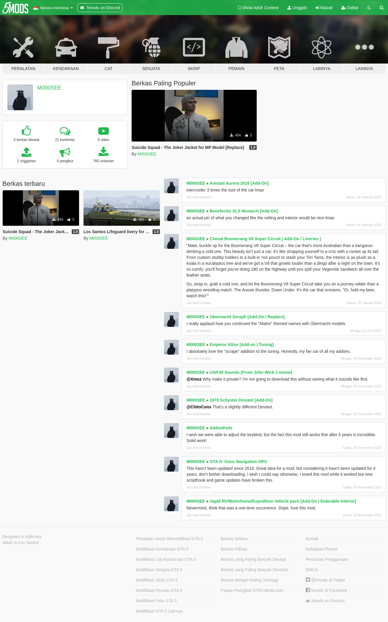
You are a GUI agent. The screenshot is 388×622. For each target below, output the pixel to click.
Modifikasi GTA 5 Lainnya (159, 611)
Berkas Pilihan (234, 549)
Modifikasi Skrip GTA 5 (157, 580)
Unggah (297, 7)
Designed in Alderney (22, 536)
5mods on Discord (325, 600)
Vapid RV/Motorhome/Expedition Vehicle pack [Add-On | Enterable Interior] (283, 501)
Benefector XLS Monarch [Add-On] (244, 211)
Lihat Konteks (199, 197)
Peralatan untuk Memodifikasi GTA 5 (169, 538)
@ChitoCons (198, 407)
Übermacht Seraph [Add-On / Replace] (247, 316)
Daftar (349, 7)
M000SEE (49, 88)
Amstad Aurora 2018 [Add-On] (239, 183)
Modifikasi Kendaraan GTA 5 (162, 549)
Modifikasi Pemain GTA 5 (159, 590)
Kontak (312, 538)
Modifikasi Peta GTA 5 (156, 600)
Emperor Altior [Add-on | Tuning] (242, 344)
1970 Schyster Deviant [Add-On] (241, 400)
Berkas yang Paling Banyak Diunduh (254, 569)
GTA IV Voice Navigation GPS (238, 461)
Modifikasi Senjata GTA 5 (159, 569)
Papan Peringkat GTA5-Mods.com (252, 590)
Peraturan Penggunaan (327, 559)
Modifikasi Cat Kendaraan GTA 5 (166, 559)
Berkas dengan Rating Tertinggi (250, 580)
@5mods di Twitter (326, 580)
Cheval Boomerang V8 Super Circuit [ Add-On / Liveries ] (265, 238)
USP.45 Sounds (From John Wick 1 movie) (251, 372)
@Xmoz (194, 379)
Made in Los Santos (20, 542)
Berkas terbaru (234, 538)
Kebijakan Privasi (321, 549)
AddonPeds (221, 428)
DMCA (312, 569)
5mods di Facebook (326, 590)
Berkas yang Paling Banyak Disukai (253, 559)
